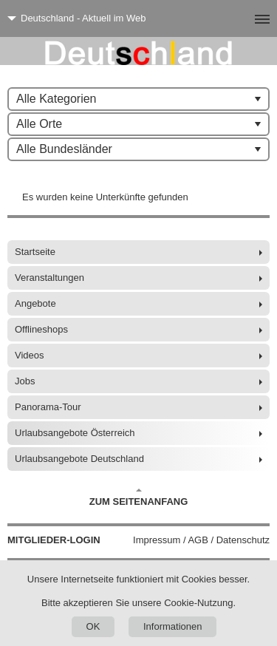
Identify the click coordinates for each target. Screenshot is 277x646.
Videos (29, 355)
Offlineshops (41, 329)
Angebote (35, 303)
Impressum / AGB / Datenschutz (201, 539)
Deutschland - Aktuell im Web (83, 18)
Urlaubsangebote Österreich (75, 432)
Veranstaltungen (49, 277)
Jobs (25, 381)
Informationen (172, 626)
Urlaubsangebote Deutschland (79, 458)
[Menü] (238, 18)
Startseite (35, 251)
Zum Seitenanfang (138, 497)
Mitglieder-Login (53, 539)
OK (93, 626)
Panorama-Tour (48, 406)
